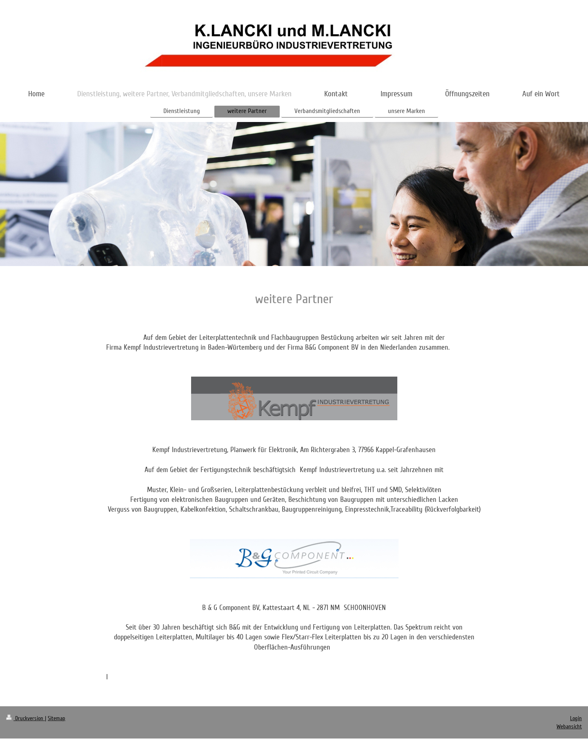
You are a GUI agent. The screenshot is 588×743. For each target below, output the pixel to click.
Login (576, 718)
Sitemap (56, 718)
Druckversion (25, 718)
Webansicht (569, 726)
